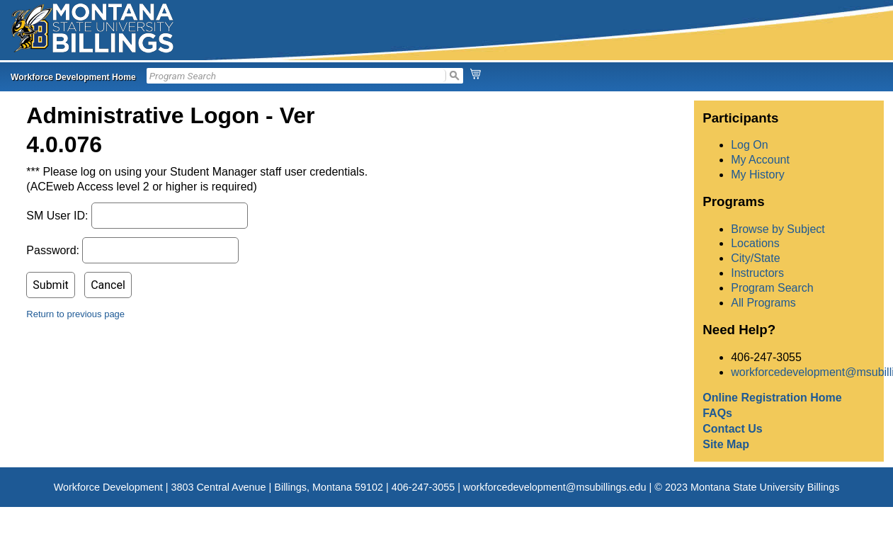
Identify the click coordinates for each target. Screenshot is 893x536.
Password (51, 250)
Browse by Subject (778, 229)
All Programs (763, 303)
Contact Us (732, 429)
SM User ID (55, 216)
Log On (749, 145)
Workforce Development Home (73, 77)
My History (758, 175)
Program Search (772, 288)
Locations (755, 243)
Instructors (757, 273)
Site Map (726, 444)
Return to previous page (75, 314)
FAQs (717, 413)
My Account (760, 160)
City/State (755, 258)
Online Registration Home (772, 398)
